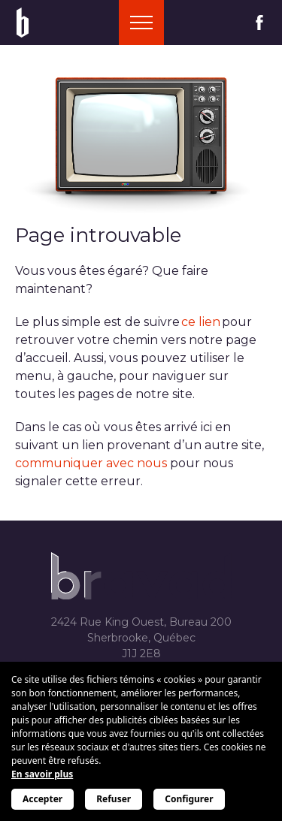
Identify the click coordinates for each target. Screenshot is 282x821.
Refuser (113, 798)
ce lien (200, 322)
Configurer (189, 798)
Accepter (42, 798)
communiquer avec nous (91, 463)
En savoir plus (42, 774)
